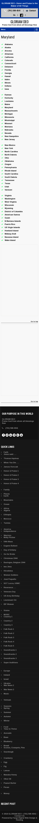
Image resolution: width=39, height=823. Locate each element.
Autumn (7, 716)
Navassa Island (11, 237)
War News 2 (9, 690)
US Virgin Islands (12, 227)
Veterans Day (10, 592)
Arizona (8, 51)
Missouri (8, 123)
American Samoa (12, 215)
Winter (6, 721)
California (9, 57)
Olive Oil (7, 779)
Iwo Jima (8, 567)
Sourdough (8, 752)
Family (7, 490)
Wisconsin (9, 205)
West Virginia (11, 202)
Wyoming (9, 208)
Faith (6, 452)
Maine (7, 104)
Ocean (6, 504)
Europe (7, 671)
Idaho (7, 79)
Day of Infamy (10, 550)
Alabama (9, 44)
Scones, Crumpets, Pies (14, 748)
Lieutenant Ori (10, 600)
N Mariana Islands (13, 221)
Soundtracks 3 (10, 658)
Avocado (7, 733)
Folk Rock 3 (9, 637)
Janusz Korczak (11, 467)
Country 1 (8, 617)
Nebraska (9, 130)
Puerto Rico (10, 224)
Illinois (8, 83)
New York (9, 148)
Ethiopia (7, 515)
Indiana (8, 86)
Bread (6, 746)
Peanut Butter (10, 783)
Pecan (6, 787)
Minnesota (9, 117)
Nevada (8, 133)
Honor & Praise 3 (11, 479)
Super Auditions (11, 663)
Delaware (9, 67)
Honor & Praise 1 (11, 471)
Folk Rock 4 (9, 642)
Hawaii (8, 76)
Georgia (8, 73)
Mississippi (10, 120)
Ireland (7, 675)
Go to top (34, 321)
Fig (5, 766)
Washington (10, 199)
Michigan (9, 114)
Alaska (8, 48)
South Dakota (11, 177)
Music (6, 694)
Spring (6, 708)
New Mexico (10, 145)
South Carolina (11, 174)
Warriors (7, 535)
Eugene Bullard (10, 546)
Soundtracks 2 (10, 654)
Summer (7, 712)
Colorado (9, 60)
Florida (8, 70)
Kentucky (9, 98)
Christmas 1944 (10, 558)
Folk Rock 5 (9, 646)
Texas (7, 183)
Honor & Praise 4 (11, 483)
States (6, 610)
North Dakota (11, 155)
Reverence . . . (10, 588)
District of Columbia (14, 212)
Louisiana (9, 101)
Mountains (8, 500)
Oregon (8, 164)
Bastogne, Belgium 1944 (14, 562)
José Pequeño (10, 579)
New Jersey (10, 139)
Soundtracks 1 (10, 650)
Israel (6, 679)
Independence (10, 531)
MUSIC (7, 615)
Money (6, 793)
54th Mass (8, 542)
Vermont (8, 190)
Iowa (7, 89)
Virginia (8, 196)
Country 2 (8, 621)
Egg (5, 762)
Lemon (7, 771)
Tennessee (9, 180)
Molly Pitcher (9, 537)
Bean (6, 737)
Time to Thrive (10, 729)
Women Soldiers (11, 575)
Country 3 (8, 625)
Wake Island (10, 240)
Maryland (9, 107)
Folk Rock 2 (9, 633)
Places (7, 494)
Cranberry (8, 758)
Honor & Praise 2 (11, 475)
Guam (7, 218)
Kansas (8, 95)
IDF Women (9, 604)
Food (6, 727)
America (7, 529)
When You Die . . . (11, 463)
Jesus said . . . (10, 454)
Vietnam (7, 700)
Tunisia (7, 523)
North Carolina (11, 152)
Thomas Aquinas (11, 458)
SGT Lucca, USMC (12, 583)
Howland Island (11, 231)
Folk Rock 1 (9, 629)
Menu (3, 29)
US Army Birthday (12, 596)
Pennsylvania (11, 167)
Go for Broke (9, 554)
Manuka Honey (10, 775)
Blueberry (8, 741)
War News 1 (9, 685)
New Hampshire (12, 136)
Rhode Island (10, 171)
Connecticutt (10, 64)
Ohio (7, 158)
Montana (9, 127)
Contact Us (19, 816)
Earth (6, 496)
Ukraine (7, 683)
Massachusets (11, 111)
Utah (7, 187)
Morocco (7, 519)
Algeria (7, 510)
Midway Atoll (10, 234)
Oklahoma (9, 161)
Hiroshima (8, 571)
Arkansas (9, 54)
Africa (6, 508)
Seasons (7, 706)
